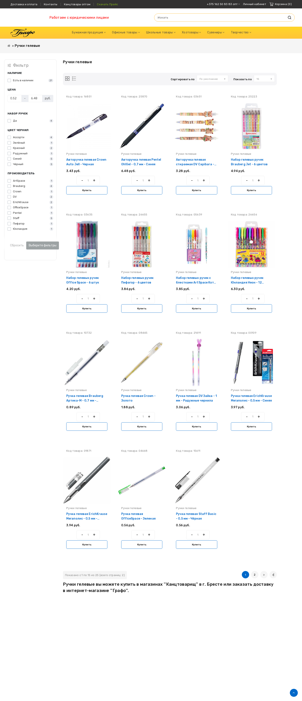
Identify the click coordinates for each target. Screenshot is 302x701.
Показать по (242, 79)
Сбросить (17, 245)
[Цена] (15, 98)
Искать (289, 17)
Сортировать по (183, 79)
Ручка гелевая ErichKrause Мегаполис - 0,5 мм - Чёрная (86, 518)
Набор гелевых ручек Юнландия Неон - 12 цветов (247, 282)
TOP (294, 693)
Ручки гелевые (27, 46)
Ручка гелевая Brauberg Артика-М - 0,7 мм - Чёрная (84, 400)
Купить (86, 190)
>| (273, 574)
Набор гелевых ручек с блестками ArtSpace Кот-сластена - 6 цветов (195, 282)
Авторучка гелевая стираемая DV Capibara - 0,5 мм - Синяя (195, 164)
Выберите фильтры (42, 245)
